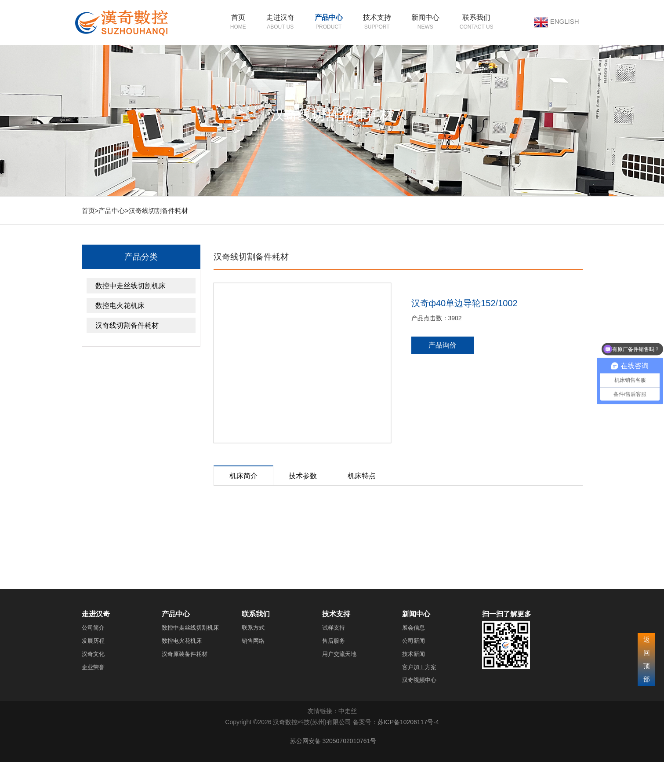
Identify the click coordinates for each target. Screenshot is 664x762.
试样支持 (333, 627)
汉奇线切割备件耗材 (158, 210)
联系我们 (476, 17)
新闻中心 (425, 17)
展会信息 (413, 627)
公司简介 (93, 627)
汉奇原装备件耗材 (184, 654)
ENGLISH (564, 21)
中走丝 (347, 710)
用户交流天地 (339, 654)
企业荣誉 (93, 667)
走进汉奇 (280, 17)
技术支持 (377, 17)
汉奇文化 (93, 654)
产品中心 (329, 17)
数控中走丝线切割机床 (130, 285)
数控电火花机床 (120, 305)
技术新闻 (413, 654)
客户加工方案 (419, 667)
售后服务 (333, 640)
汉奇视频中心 (419, 680)
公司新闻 (413, 640)
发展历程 (93, 640)
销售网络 (253, 640)
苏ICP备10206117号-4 (408, 721)
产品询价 (442, 345)
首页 (238, 17)
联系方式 (253, 627)
